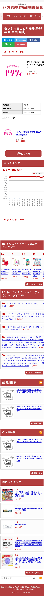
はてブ (8, 40)
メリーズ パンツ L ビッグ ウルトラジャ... (16, 272)
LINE (8, 44)
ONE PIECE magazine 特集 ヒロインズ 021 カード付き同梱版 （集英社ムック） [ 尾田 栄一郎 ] (28, 494)
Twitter (33, 40)
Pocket (21, 44)
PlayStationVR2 (20, 524)
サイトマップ (19, 16)
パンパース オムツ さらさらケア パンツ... (26, 272)
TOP (9, 16)
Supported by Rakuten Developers (22, 589)
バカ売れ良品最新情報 (19, 587)
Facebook (21, 40)
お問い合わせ (34, 16)
